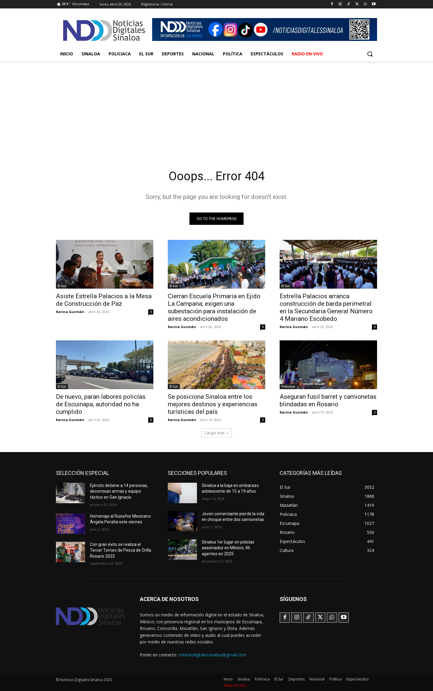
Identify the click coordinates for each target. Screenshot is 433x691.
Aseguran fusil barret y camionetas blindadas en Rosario (328, 400)
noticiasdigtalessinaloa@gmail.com (212, 655)
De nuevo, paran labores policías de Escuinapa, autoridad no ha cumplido (101, 404)
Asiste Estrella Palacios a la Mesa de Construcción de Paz (104, 300)
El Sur (62, 286)
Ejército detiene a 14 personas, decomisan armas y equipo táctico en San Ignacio (119, 491)
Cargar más (216, 432)
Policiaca (288, 386)
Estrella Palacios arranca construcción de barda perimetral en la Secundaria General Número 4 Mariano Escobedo (326, 307)
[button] (370, 54)
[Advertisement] (216, 106)
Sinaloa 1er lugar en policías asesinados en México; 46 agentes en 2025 (228, 548)
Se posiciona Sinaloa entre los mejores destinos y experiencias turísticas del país (212, 404)
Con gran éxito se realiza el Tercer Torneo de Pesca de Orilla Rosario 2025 (120, 550)
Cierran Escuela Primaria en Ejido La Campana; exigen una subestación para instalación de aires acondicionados (214, 307)
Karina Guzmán (70, 311)
